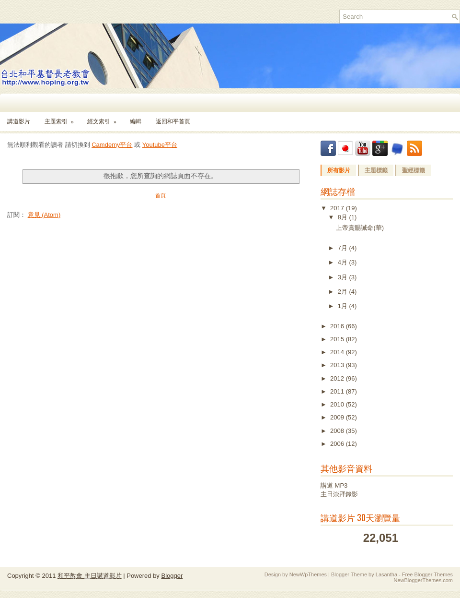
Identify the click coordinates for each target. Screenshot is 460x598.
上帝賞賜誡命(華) (360, 227)
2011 (338, 391)
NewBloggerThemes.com (423, 580)
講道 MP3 (334, 485)
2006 (338, 443)
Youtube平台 (159, 144)
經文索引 (105, 118)
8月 (343, 217)
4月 (343, 262)
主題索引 (62, 118)
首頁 (160, 195)
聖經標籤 (413, 170)
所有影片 (338, 170)
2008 (338, 430)
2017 (338, 208)
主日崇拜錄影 (339, 494)
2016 (338, 326)
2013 (338, 365)
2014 (338, 352)
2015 (338, 339)
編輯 (135, 121)
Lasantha (386, 574)
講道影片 (18, 121)
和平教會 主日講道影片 (90, 575)
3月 (343, 277)
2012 (338, 378)
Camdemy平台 (112, 144)
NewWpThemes (308, 574)
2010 (338, 404)
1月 (343, 306)
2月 (343, 291)
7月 (343, 247)
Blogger (172, 575)
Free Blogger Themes (427, 574)
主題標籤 (376, 170)
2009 (338, 417)
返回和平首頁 (173, 121)
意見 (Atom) (44, 214)
